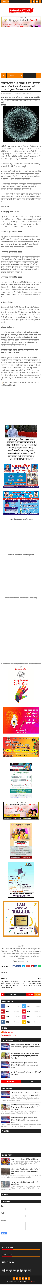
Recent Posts (10, 1082)
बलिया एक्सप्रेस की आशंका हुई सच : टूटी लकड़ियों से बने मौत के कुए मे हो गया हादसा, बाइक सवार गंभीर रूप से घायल (25, 1172)
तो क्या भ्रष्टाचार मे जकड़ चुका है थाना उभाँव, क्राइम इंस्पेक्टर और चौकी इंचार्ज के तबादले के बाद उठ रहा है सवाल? (24, 1065)
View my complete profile (8, 1036)
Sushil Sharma (31, 1282)
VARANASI (29, 94)
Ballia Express (8, 1033)
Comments (31, 1082)
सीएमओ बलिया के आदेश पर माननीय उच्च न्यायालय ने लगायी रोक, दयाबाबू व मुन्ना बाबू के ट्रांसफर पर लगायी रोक (25, 1046)
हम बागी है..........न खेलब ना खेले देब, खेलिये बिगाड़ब (24, 1160)
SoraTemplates (15, 1282)
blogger (37, 995)
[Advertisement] (21, 52)
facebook (30, 995)
